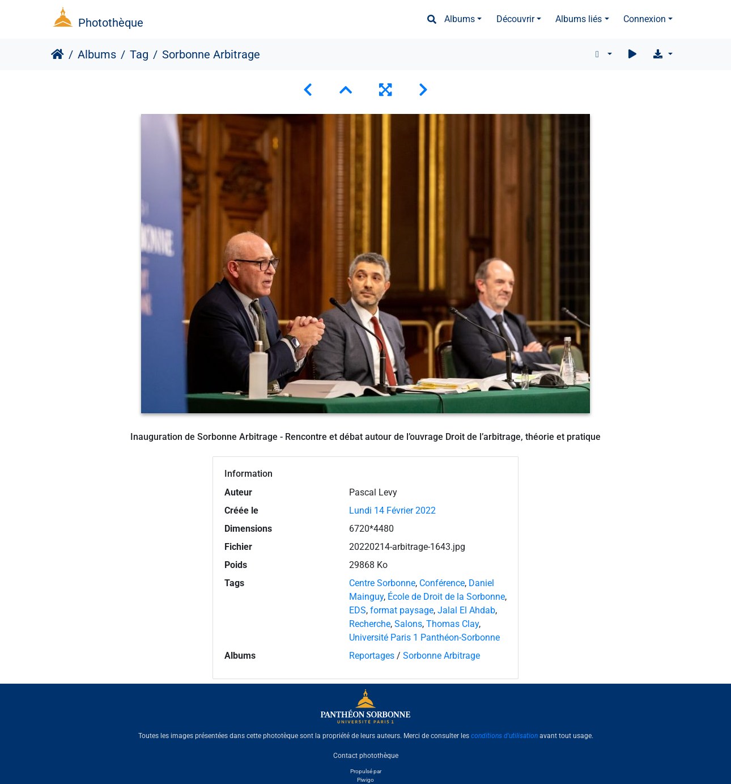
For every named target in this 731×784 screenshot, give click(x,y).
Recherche (369, 623)
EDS (357, 610)
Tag (139, 54)
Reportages (371, 655)
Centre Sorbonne (382, 583)
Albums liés (578, 19)
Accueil (57, 54)
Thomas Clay (452, 623)
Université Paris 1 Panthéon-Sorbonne (424, 637)
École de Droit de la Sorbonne (446, 596)
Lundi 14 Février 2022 (392, 510)
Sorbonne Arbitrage (441, 655)
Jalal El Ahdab (466, 610)
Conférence (442, 583)
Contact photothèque (365, 755)
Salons (408, 623)
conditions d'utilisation (504, 736)
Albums (459, 19)
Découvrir (515, 19)
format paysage (402, 610)
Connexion (644, 19)
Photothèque (110, 22)
